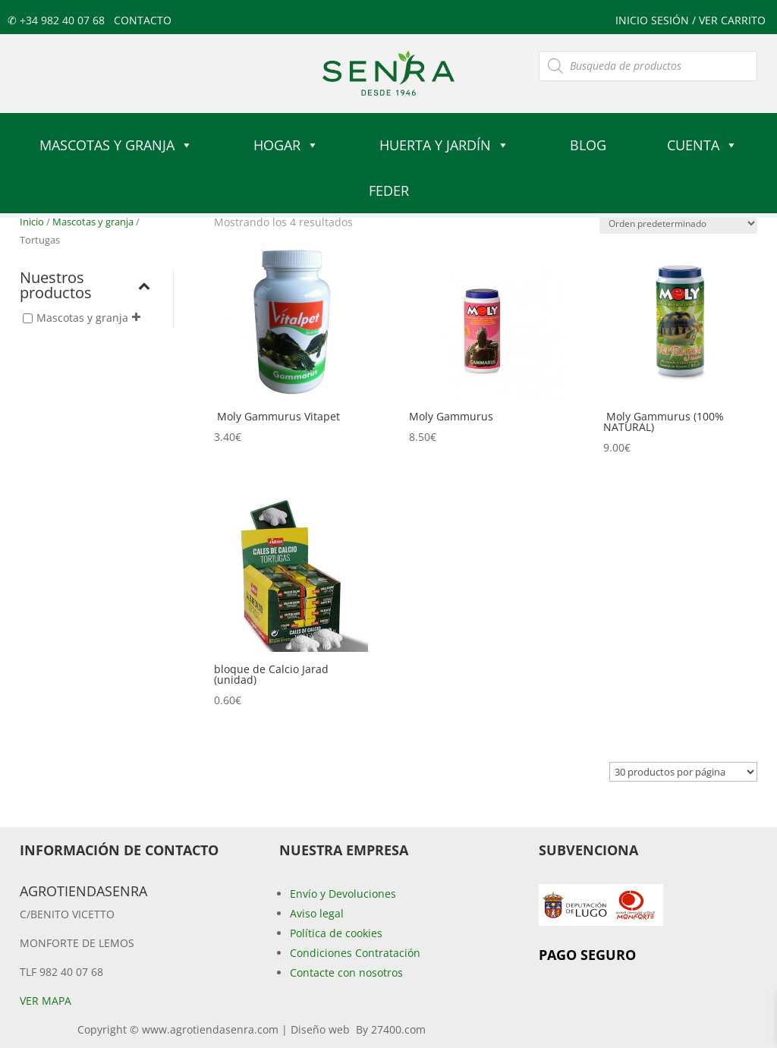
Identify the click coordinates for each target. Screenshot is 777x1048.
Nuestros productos (85, 286)
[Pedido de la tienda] (678, 223)
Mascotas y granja (116, 145)
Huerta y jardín (444, 145)
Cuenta (702, 145)
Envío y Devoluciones (343, 893)
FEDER (389, 190)
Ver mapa (45, 1000)
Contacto (142, 20)
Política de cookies (336, 933)
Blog (588, 145)
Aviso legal (317, 913)
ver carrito (732, 20)
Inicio (32, 221)
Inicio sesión (653, 20)
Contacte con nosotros (346, 972)
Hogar (286, 145)
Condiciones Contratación (355, 953)
